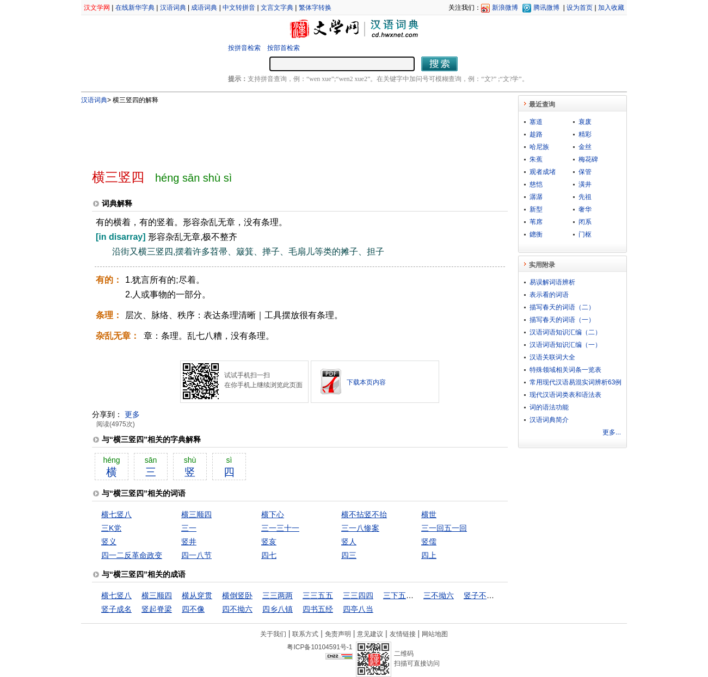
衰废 (585, 122)
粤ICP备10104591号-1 (319, 647)
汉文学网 (97, 7)
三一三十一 (280, 528)
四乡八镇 (277, 609)
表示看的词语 (549, 295)
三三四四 (358, 595)
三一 (188, 528)
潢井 (585, 184)
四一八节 (196, 555)
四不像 (193, 609)
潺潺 (536, 197)
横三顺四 (196, 514)
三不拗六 (438, 595)
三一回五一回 (444, 528)
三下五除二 (402, 595)
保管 (585, 172)
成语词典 (204, 7)
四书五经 (318, 609)
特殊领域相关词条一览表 (565, 370)
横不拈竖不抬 (364, 514)
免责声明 (338, 634)
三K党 (111, 528)
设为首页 (580, 7)
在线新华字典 (135, 7)
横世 (428, 514)
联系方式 (305, 634)
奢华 (585, 209)
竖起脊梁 (156, 609)
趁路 (536, 134)
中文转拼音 (239, 7)
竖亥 (268, 541)
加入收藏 (611, 7)
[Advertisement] (282, 132)
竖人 (348, 541)
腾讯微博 (546, 7)
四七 (268, 555)
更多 (132, 414)
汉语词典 (173, 7)
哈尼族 (539, 147)
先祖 (585, 197)
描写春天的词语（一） (562, 320)
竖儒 (428, 541)
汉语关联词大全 (552, 357)
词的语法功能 (549, 407)
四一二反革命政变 (131, 555)
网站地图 (435, 634)
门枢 (585, 234)
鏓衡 (536, 234)
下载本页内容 (366, 382)
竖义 (108, 541)
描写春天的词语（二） (562, 307)
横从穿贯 (197, 595)
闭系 (585, 222)
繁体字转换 (315, 7)
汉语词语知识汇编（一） (565, 345)
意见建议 (370, 634)
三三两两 (277, 595)
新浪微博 (505, 7)
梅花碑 (588, 159)
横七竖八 (116, 514)
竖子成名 (116, 609)
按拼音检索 (244, 48)
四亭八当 (358, 609)
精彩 (585, 134)
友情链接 (403, 634)
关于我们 (273, 634)
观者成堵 (543, 172)
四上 (428, 555)
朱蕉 (536, 159)
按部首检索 (283, 48)
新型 (536, 209)
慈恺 (536, 184)
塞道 (536, 122)
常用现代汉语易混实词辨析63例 (575, 382)
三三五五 (318, 595)
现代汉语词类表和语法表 (565, 395)
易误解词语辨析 (552, 282)
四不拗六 (237, 609)
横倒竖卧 (237, 595)
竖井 (188, 541)
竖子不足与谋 (486, 595)
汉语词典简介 (549, 420)
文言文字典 (277, 7)
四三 (348, 555)
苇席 (536, 222)
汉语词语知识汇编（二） (565, 332)
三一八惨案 (360, 528)
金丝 (585, 147)
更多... (611, 432)
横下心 (272, 514)
